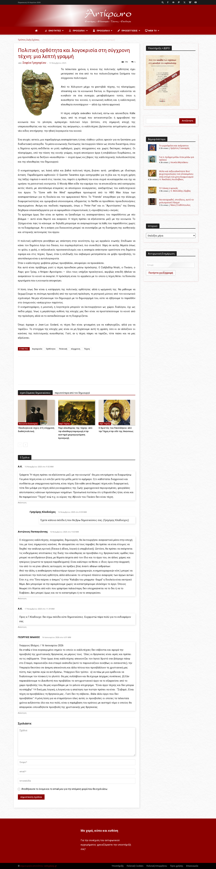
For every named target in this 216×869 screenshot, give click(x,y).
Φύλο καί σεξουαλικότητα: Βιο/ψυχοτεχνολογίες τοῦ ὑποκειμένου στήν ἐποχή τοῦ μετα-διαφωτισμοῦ (176, 174)
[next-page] (25, 445)
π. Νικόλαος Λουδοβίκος (171, 179)
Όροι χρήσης (176, 865)
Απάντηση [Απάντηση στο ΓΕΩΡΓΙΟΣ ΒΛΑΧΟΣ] (22, 713)
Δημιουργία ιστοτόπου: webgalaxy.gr (38, 865)
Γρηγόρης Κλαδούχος (43, 511)
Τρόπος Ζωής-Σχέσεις (28, 39)
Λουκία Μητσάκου (179, 162)
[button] (162, 2)
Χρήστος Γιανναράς (180, 148)
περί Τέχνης (64, 423)
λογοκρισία (37, 348)
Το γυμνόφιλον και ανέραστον (173, 145)
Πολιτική (63, 348)
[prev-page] (20, 445)
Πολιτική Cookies (135, 865)
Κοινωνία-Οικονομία (28, 423)
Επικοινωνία (192, 865)
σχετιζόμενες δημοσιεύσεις (35, 393)
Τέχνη (87, 348)
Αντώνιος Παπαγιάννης (33, 531)
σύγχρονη (75, 348)
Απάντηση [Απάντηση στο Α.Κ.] (22, 503)
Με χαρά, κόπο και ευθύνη (99, 830)
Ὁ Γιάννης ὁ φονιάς (168, 188)
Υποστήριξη (118, 865)
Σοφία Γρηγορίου (34, 62)
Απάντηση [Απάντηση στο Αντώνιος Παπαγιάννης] (22, 599)
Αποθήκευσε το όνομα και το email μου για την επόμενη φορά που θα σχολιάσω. (64, 789)
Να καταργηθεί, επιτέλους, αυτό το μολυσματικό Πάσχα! (176, 201)
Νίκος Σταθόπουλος (180, 205)
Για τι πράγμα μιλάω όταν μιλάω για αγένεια (176, 158)
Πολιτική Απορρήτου (156, 865)
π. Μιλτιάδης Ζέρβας (180, 190)
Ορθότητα (50, 348)
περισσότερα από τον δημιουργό (72, 393)
